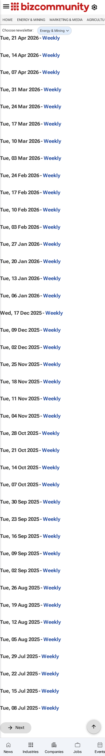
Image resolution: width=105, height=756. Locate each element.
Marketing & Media (66, 20)
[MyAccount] (95, 7)
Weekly (51, 38)
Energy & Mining (31, 20)
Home (8, 20)
